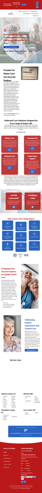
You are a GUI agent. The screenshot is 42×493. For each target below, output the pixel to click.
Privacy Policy (28, 488)
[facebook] (23, 5)
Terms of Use (24, 488)
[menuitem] (20, 11)
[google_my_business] (25, 5)
